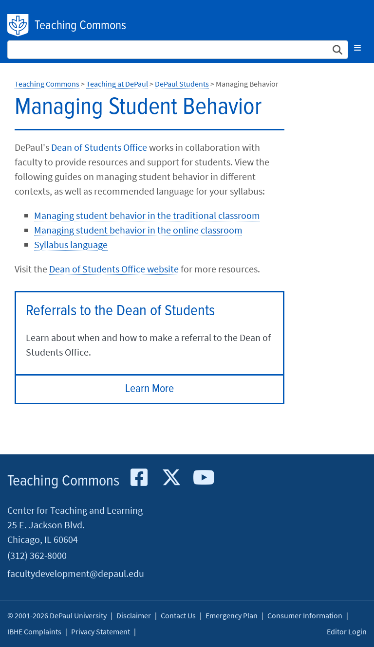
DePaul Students (182, 84)
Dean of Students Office (99, 147)
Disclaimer (133, 615)
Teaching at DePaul (117, 84)
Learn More (149, 388)
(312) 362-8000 (37, 555)
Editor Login (347, 631)
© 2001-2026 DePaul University (57, 615)
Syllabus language (71, 244)
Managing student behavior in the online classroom (138, 230)
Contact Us (178, 615)
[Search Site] (177, 49)
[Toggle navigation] (357, 47)
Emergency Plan (232, 615)
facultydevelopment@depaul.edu (75, 573)
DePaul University (18, 25)
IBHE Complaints (34, 631)
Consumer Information (304, 615)
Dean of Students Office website (114, 269)
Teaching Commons (80, 26)
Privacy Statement (100, 631)
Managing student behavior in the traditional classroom (147, 215)
